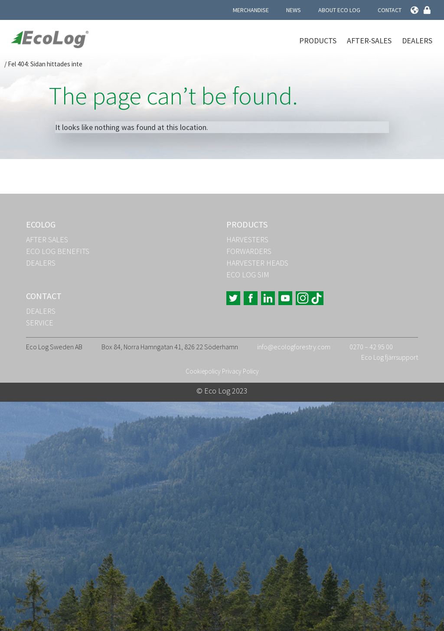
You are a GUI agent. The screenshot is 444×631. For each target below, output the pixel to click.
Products (317, 41)
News (293, 10)
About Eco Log (339, 10)
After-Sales (369, 41)
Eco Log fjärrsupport (389, 357)
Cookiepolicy (203, 371)
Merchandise (251, 10)
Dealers (417, 41)
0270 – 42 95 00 (371, 346)
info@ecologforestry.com (293, 346)
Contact (390, 10)
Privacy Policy (240, 371)
